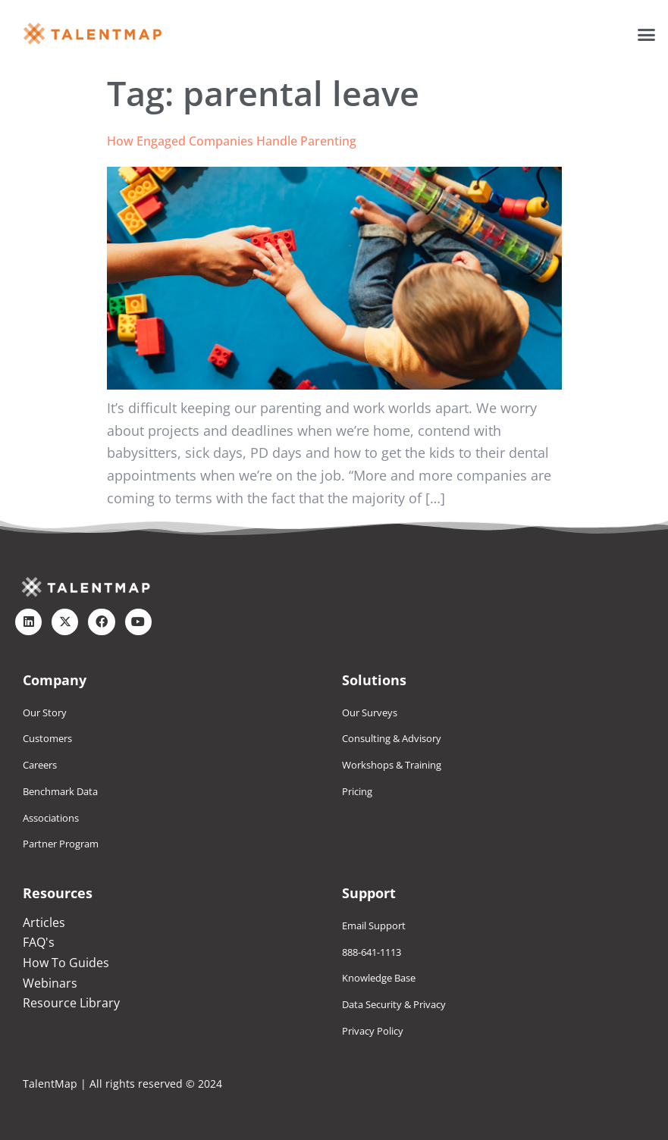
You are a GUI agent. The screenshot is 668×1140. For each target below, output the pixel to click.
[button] (646, 34)
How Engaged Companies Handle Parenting (231, 141)
